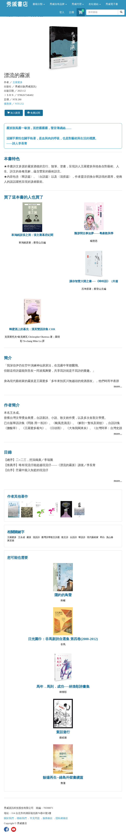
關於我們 (9, 818)
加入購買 (13, 112)
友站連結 (95, 4)
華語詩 (81, 537)
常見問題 (35, 818)
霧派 (29, 537)
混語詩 (36, 537)
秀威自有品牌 (58, 4)
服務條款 (47, 818)
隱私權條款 (62, 818)
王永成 (21, 537)
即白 (102, 537)
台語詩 (73, 537)
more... (118, 386)
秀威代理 (78, 4)
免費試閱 (33, 112)
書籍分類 (39, 4)
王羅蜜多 (17, 82)
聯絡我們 (22, 818)
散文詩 (64, 537)
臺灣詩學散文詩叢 (50, 537)
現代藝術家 (92, 537)
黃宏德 (10, 540)
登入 (61, 12)
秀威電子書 (112, 4)
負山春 (109, 537)
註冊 (71, 12)
